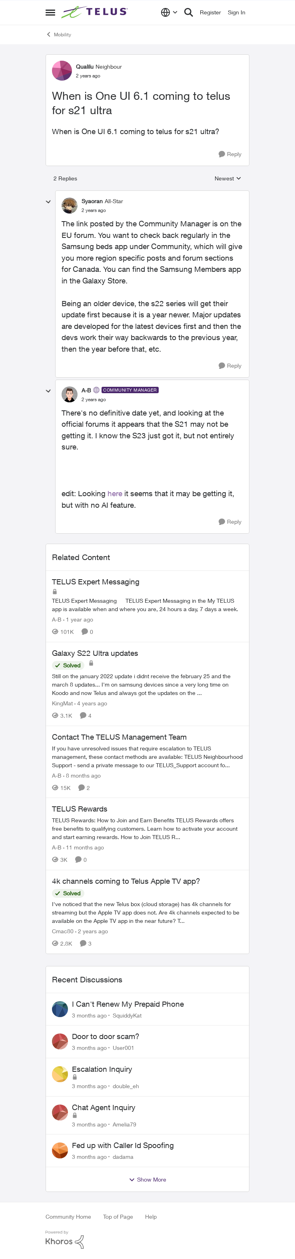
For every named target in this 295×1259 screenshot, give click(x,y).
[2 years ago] (91, 931)
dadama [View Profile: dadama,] (123, 1156)
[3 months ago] (89, 1015)
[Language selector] (169, 12)
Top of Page (118, 1216)
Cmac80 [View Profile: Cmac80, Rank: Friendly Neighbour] (63, 931)
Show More (147, 1179)
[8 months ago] (82, 775)
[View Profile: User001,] (60, 1041)
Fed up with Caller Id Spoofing (123, 1145)
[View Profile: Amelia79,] (60, 1112)
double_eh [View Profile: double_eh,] (126, 1086)
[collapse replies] (48, 202)
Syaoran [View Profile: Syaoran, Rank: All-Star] (92, 201)
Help (151, 1216)
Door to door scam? (106, 1036)
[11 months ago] (83, 847)
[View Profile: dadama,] (60, 1150)
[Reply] (230, 154)
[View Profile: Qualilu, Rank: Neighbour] (62, 71)
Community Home (68, 1216)
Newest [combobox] (228, 178)
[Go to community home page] (95, 12)
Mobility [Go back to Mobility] (58, 34)
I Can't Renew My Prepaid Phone (128, 1004)
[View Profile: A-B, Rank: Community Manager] (70, 394)
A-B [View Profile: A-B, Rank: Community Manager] (86, 390)
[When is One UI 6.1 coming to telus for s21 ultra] (94, 210)
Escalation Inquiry (102, 1069)
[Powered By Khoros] (147, 1240)
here (115, 493)
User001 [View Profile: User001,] (123, 1047)
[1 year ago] (78, 619)
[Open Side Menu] (50, 12)
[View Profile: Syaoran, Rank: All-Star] (70, 206)
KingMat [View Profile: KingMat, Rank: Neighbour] (62, 703)
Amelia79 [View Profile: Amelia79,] (124, 1123)
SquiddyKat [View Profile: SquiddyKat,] (127, 1015)
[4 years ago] (90, 703)
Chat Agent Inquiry (104, 1107)
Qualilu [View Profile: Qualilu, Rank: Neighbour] (85, 66)
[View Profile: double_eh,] (60, 1074)
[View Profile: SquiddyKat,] (60, 1009)
